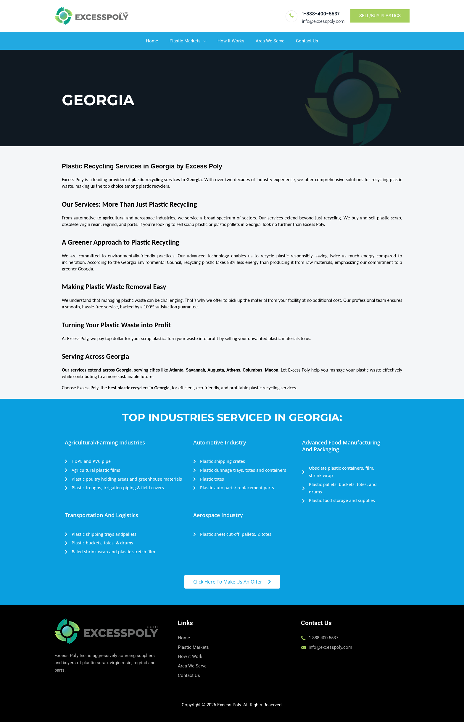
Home (157, 41)
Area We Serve (267, 41)
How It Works (231, 41)
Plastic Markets (190, 41)
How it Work (190, 656)
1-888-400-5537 (320, 14)
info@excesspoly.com (323, 21)
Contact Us (302, 41)
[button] (380, 16)
